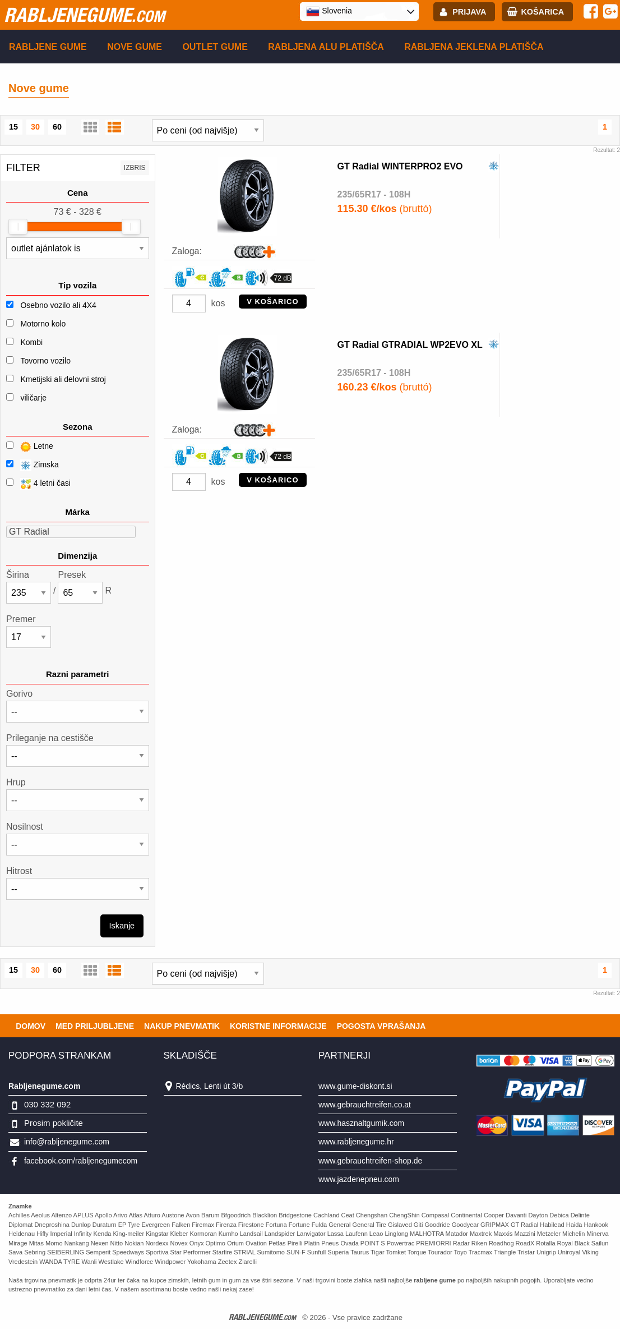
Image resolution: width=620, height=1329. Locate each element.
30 (35, 126)
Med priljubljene (94, 1026)
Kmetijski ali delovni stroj (63, 379)
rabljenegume (84, 14)
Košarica (542, 11)
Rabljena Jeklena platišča (473, 47)
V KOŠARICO (272, 301)
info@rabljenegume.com (66, 1141)
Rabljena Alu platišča (326, 47)
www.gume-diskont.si (355, 1086)
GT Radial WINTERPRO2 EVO (400, 166)
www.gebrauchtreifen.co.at (364, 1104)
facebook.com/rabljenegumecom (80, 1160)
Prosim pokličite (53, 1123)
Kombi (31, 342)
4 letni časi (38, 484)
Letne (29, 447)
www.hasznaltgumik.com (361, 1123)
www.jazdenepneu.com (358, 1179)
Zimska (32, 465)
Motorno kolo (43, 323)
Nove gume (134, 47)
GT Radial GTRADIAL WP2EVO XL (410, 345)
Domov (30, 1026)
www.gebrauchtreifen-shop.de (370, 1160)
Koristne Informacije (278, 1026)
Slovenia (329, 11)
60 (57, 126)
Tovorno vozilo (45, 360)
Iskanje (122, 925)
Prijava (469, 11)
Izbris (135, 168)
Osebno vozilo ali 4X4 (58, 305)
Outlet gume (214, 47)
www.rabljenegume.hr (356, 1141)
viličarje (33, 397)
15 (13, 126)
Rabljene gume (48, 47)
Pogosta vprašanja (381, 1026)
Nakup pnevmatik (182, 1026)
